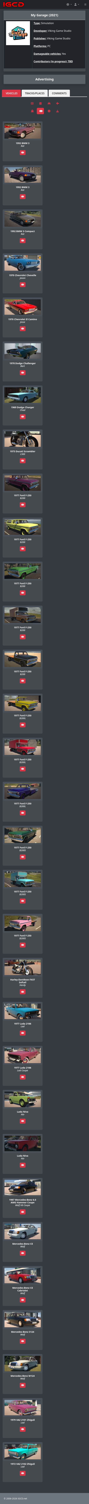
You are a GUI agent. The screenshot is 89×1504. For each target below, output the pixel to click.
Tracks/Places (35, 93)
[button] (69, 4)
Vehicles (12, 93)
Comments (59, 93)
